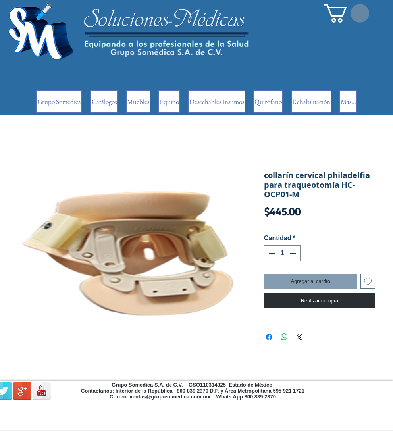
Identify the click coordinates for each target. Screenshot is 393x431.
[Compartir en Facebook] (269, 337)
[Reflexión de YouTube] (42, 391)
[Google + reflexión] (22, 391)
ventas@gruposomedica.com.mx (170, 397)
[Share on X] (299, 337)
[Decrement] (270, 253)
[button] (346, 13)
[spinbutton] (282, 253)
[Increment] (293, 253)
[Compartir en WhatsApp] (284, 337)
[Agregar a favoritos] (368, 281)
